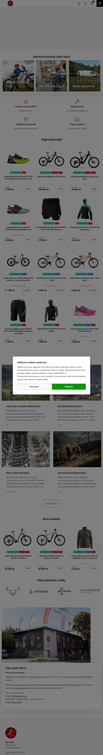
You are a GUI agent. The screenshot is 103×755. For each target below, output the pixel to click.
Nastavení (34, 386)
